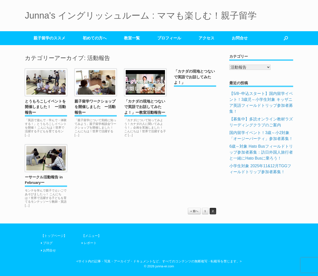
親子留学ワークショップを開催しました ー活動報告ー (95, 106)
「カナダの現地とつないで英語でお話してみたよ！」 (194, 76)
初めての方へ (95, 38)
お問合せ (240, 38)
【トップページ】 (54, 236)
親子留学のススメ (49, 38)
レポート (90, 243)
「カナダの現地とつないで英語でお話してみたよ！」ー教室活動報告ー (144, 106)
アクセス (206, 38)
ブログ (48, 243)
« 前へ (194, 211)
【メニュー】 (91, 236)
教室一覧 (132, 38)
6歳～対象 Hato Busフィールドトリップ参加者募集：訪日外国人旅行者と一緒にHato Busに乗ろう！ (261, 152)
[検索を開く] (285, 38)
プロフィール (169, 38)
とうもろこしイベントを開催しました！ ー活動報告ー (45, 106)
